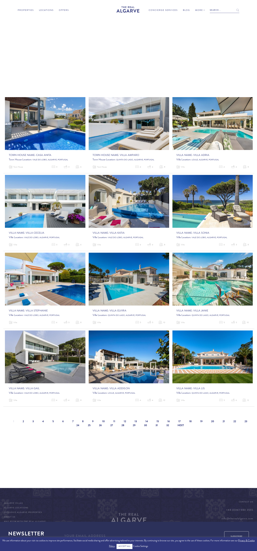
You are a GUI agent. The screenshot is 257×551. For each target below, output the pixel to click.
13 (136, 421)
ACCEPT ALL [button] (124, 546)
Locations (46, 10)
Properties (26, 10)
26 (100, 425)
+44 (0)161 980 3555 (239, 510)
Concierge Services (163, 10)
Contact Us (246, 502)
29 (134, 425)
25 (89, 425)
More (199, 10)
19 (201, 421)
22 (234, 421)
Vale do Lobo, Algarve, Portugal (50, 160)
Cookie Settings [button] (140, 546)
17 (179, 421)
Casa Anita (43, 155)
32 (167, 425)
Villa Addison (119, 388)
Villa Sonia (201, 233)
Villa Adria (201, 155)
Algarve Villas (13, 503)
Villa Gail (33, 388)
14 (146, 421)
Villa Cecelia (35, 233)
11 (114, 421)
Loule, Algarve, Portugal (205, 160)
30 (145, 425)
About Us (9, 517)
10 (103, 421)
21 (224, 421)
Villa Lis (199, 388)
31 (157, 425)
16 (168, 421)
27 (111, 425)
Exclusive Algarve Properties (23, 513)
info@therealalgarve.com (237, 519)
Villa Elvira (117, 311)
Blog (186, 10)
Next (181, 425)
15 (158, 421)
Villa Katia (117, 233)
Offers (64, 10)
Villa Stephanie (37, 311)
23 (246, 421)
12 (125, 421)
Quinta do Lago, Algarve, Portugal (135, 160)
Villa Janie (200, 311)
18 (190, 421)
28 (122, 425)
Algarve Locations (16, 508)
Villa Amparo (129, 155)
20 (212, 421)
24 (77, 425)
